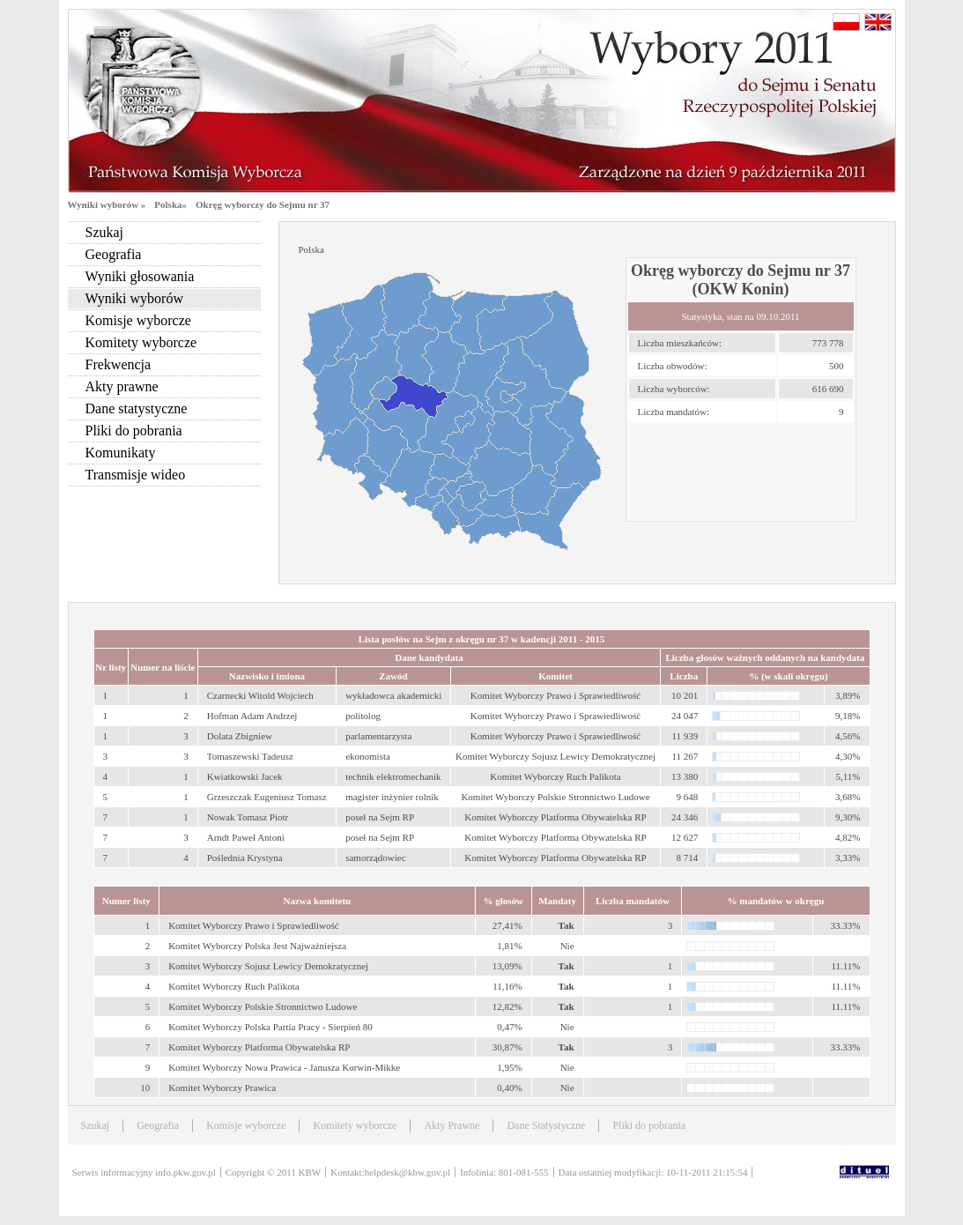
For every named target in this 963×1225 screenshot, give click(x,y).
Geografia (113, 254)
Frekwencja (118, 364)
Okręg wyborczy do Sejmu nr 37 (263, 204)
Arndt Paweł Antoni (246, 837)
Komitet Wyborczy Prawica (222, 1087)
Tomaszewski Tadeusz (250, 756)
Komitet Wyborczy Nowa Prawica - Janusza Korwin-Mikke (284, 1067)
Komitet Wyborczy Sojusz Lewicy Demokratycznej (268, 966)
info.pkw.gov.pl (185, 1172)
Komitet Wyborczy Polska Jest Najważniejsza (257, 945)
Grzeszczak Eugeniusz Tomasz (267, 796)
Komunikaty (120, 452)
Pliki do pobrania (133, 430)
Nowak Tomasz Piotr (248, 817)
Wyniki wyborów (134, 298)
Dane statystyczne (136, 408)
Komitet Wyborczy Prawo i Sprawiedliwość (253, 925)
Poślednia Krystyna (245, 857)
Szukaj (104, 232)
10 (145, 1087)
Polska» (170, 204)
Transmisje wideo (135, 474)
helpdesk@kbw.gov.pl (407, 1172)
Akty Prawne (451, 1125)
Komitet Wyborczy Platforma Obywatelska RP (259, 1047)
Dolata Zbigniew (239, 736)
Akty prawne (122, 386)
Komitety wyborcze (141, 342)
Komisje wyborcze (138, 320)
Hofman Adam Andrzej (252, 715)
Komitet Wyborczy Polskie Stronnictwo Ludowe (262, 1006)
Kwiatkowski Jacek (245, 776)
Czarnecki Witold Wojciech (260, 695)
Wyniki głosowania (140, 276)
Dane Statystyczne (546, 1125)
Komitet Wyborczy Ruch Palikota (234, 986)
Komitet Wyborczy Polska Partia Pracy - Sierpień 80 (270, 1026)
